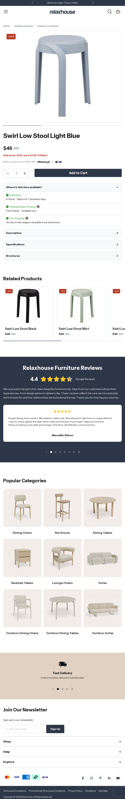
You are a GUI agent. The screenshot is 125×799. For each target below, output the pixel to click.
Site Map (103, 791)
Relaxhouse (26, 797)
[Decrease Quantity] (7, 173)
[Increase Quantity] (25, 173)
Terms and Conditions (14, 791)
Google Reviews (85, 379)
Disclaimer (90, 791)
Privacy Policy (75, 791)
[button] (92, 3)
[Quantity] (16, 173)
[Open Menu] (5, 11)
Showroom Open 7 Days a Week (62, 3)
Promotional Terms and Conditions (47, 791)
